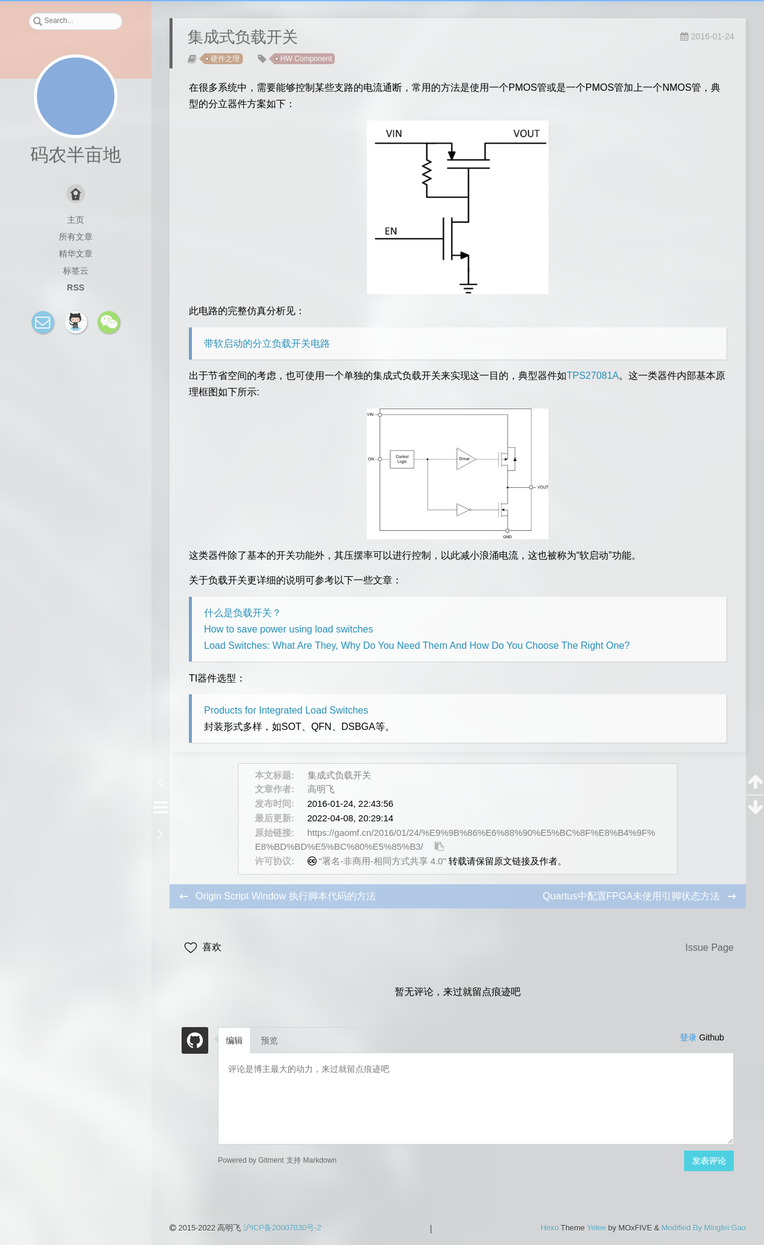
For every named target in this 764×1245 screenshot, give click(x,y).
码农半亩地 (75, 155)
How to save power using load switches (288, 629)
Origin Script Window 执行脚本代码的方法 (286, 896)
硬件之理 (225, 58)
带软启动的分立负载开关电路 (267, 343)
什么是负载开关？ (243, 613)
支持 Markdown (311, 1160)
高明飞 (321, 789)
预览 (269, 1040)
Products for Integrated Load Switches (286, 710)
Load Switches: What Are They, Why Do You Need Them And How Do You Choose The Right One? (417, 645)
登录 (688, 1037)
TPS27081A (593, 375)
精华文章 (76, 253)
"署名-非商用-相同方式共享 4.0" (382, 861)
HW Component (306, 58)
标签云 (75, 270)
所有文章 (76, 236)
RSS (76, 287)
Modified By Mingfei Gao (704, 1227)
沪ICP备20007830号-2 (282, 1227)
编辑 (234, 1040)
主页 (75, 220)
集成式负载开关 (339, 775)
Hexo (550, 1227)
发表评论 (709, 1161)
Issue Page (709, 947)
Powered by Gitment (251, 1160)
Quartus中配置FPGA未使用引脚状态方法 (633, 896)
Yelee (596, 1227)
